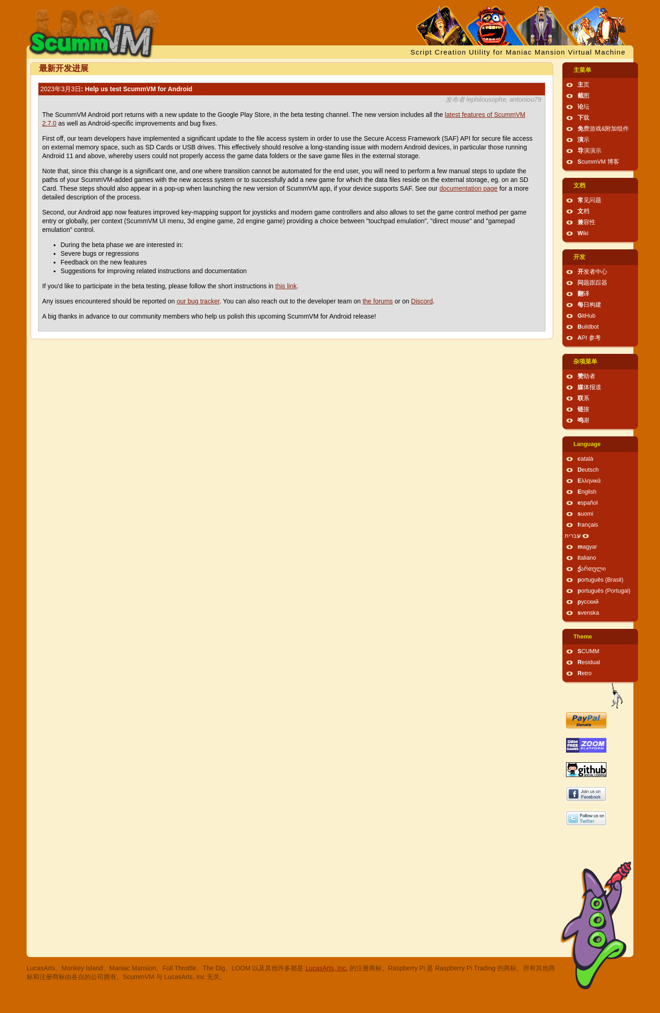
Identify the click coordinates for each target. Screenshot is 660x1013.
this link (286, 286)
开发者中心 (592, 272)
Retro (585, 673)
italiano (587, 558)
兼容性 (586, 222)
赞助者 (586, 376)
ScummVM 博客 (598, 162)
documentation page (469, 188)
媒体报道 (589, 387)
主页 (583, 85)
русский (588, 602)
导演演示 (589, 151)
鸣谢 (583, 420)
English (587, 492)
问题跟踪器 (592, 283)
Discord (422, 301)
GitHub (586, 316)
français (588, 525)
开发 (579, 257)
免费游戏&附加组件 (603, 129)
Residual (589, 662)
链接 (583, 409)
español (588, 503)
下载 (583, 118)
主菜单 (582, 70)
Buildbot (588, 327)
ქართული (592, 569)
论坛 (583, 107)
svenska (588, 613)
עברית (573, 536)
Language (586, 444)
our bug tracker (197, 301)
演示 (583, 140)
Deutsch (588, 470)
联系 (583, 398)
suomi (585, 514)
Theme (582, 636)
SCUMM (589, 651)
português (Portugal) (604, 591)
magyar (587, 547)
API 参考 (589, 338)
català (585, 459)
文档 (579, 185)
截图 (583, 96)
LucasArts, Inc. (326, 968)
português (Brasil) (600, 580)
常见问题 (589, 200)
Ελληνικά (589, 481)
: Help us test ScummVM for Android (116, 89)
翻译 (583, 294)
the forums (378, 301)
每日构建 (589, 305)
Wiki (583, 233)
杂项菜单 (585, 361)
